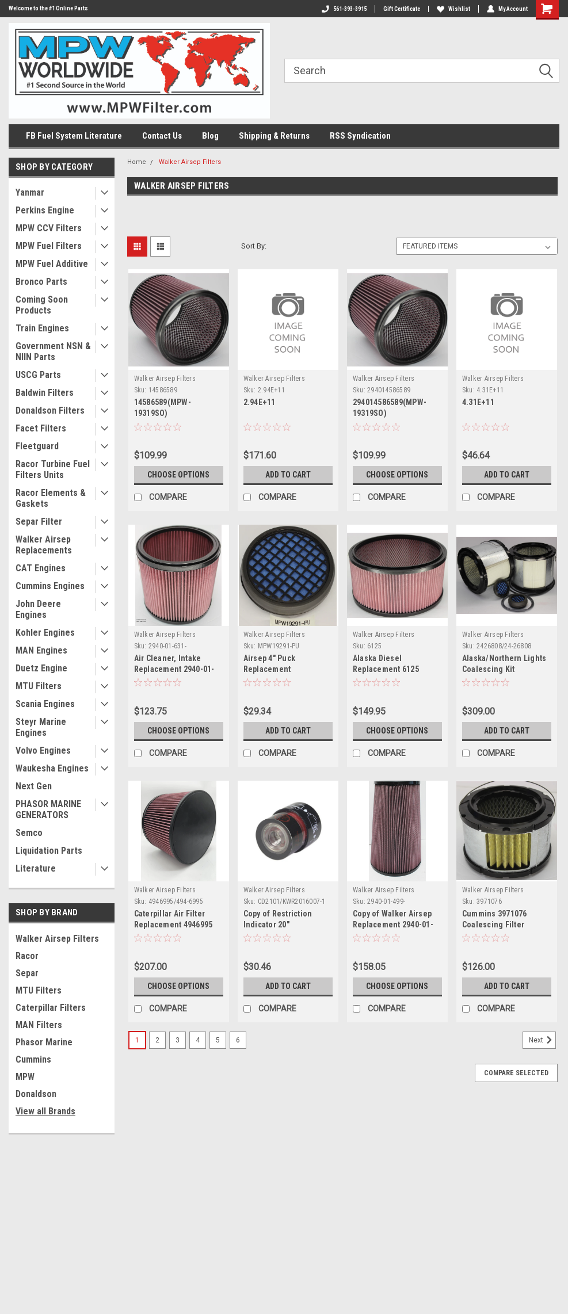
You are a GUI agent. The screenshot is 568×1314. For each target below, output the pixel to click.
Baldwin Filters (45, 392)
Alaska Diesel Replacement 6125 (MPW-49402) (386, 669)
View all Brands (45, 1111)
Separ (27, 973)
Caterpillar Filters (51, 1007)
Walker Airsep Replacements (44, 545)
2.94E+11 (259, 402)
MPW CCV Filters (49, 228)
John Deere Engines (38, 609)
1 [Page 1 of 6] (137, 1040)
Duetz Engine (41, 668)
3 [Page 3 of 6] (178, 1040)
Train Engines (42, 328)
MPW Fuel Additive (52, 263)
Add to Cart (288, 474)
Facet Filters (41, 428)
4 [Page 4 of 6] (198, 1040)
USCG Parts (38, 374)
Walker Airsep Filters (57, 938)
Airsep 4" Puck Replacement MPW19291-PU (269, 669)
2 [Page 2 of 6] (157, 1040)
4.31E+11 (478, 402)
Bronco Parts (41, 281)
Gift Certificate (401, 9)
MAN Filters (39, 1024)
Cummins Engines (50, 585)
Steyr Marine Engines (41, 727)
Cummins (33, 1059)
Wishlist (453, 9)
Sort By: (253, 246)
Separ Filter (39, 521)
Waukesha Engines (52, 768)
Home (136, 162)
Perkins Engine (45, 210)
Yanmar (30, 192)
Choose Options (178, 474)
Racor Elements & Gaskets (51, 498)
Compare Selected (516, 1073)
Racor (27, 955)
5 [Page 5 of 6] (218, 1040)
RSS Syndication (360, 136)
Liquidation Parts (49, 850)
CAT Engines (41, 568)
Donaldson (36, 1093)
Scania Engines (45, 703)
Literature (36, 868)
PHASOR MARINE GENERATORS (48, 809)
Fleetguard (37, 446)
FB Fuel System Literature (74, 136)
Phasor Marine (44, 1042)
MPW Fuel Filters (49, 245)
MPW (25, 1076)
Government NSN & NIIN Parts (53, 351)
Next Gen (34, 786)
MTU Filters (39, 686)
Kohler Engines (45, 632)
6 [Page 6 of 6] (238, 1040)
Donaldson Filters (50, 410)
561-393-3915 (344, 9)
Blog (210, 136)
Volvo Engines (43, 750)
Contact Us (162, 136)
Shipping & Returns (274, 136)
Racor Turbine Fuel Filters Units (53, 469)
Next (542, 1040)
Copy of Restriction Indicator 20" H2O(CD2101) (277, 924)
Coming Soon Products (42, 305)
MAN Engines (41, 650)
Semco (29, 832)
